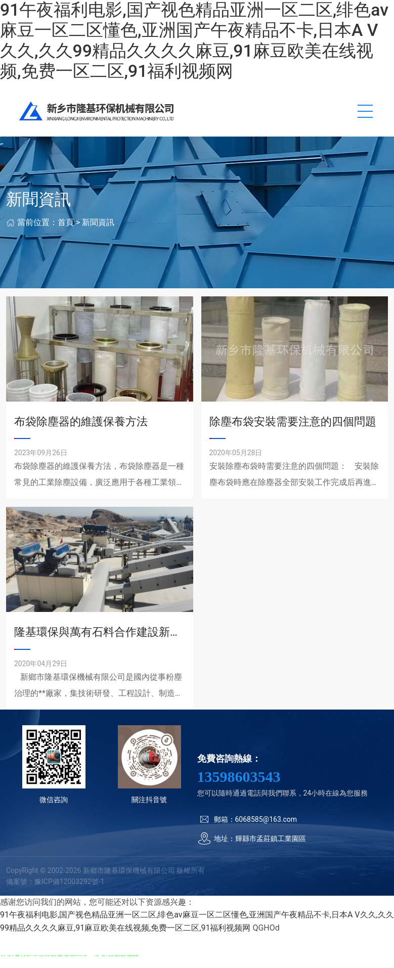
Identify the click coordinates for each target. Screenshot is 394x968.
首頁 (66, 222)
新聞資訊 (98, 222)
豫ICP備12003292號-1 (69, 881)
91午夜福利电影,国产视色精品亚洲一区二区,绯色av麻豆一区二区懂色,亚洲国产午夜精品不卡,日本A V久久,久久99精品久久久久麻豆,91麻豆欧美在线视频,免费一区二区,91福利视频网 (194, 40)
